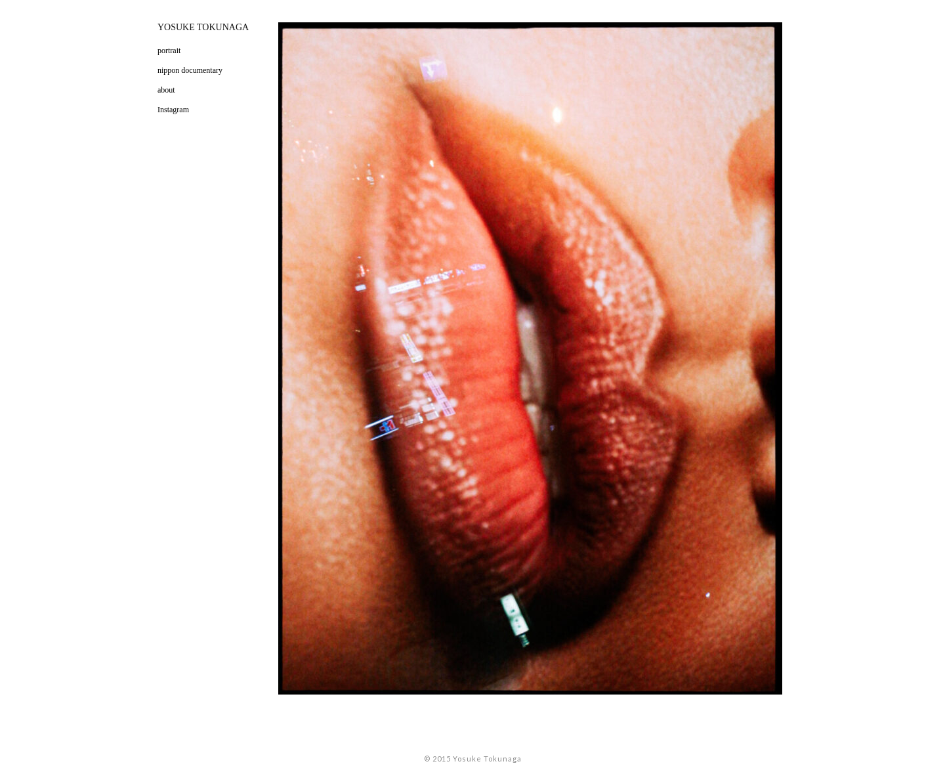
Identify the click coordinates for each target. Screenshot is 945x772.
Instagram (173, 109)
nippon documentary (190, 70)
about (166, 90)
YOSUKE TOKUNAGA (203, 27)
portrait (169, 50)
